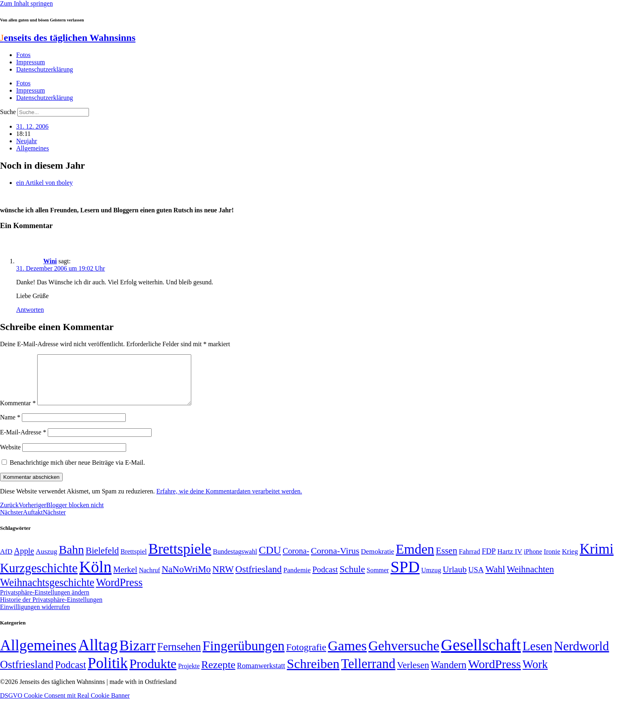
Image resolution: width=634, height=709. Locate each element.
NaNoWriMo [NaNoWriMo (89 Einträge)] (186, 579)
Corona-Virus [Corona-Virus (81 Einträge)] (335, 560)
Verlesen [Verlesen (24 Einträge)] (413, 674)
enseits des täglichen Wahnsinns (67, 37)
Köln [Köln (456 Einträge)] (95, 576)
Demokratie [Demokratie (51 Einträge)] (377, 561)
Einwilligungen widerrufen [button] (35, 616)
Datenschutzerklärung (44, 69)
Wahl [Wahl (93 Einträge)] (495, 579)
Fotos (23, 54)
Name (10, 426)
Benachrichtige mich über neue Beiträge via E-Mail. (77, 472)
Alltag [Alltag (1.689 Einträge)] (98, 654)
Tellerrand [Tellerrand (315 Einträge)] (368, 673)
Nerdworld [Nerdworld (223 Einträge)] (581, 656)
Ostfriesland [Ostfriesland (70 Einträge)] (26, 674)
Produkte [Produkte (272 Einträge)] (153, 673)
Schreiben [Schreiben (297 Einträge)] (313, 673)
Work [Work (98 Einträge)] (534, 674)
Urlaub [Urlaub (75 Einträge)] (455, 579)
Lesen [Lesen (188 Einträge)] (537, 656)
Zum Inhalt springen (26, 3)
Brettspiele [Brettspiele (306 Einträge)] (179, 558)
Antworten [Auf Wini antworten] (30, 309)
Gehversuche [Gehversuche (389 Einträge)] (403, 655)
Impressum (30, 62)
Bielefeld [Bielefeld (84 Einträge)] (102, 560)
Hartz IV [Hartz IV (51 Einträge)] (509, 561)
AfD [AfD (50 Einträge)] (6, 561)
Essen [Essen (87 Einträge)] (446, 560)
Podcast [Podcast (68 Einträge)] (325, 579)
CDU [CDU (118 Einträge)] (270, 560)
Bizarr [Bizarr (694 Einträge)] (137, 655)
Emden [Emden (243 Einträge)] (415, 558)
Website (10, 456)
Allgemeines (32, 148)
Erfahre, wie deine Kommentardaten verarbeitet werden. (229, 500)
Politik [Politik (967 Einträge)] (108, 673)
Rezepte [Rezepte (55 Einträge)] (218, 674)
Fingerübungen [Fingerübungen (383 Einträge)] (244, 655)
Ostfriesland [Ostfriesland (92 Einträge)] (258, 579)
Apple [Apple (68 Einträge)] (24, 560)
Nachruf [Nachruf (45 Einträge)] (149, 579)
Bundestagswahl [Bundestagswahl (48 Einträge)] (235, 561)
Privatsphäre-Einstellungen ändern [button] (44, 602)
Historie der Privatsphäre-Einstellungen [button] (51, 609)
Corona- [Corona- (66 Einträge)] (296, 560)
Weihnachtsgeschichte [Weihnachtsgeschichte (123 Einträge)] (47, 592)
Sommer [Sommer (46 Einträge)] (378, 580)
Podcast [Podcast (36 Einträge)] (70, 674)
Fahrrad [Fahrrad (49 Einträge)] (469, 561)
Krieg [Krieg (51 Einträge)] (570, 561)
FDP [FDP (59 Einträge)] (489, 561)
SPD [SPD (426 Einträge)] (405, 576)
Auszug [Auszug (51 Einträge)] (46, 561)
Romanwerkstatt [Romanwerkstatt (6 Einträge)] (261, 675)
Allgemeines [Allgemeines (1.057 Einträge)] (38, 655)
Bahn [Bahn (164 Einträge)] (71, 559)
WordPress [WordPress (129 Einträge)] (119, 592)
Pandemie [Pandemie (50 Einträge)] (297, 580)
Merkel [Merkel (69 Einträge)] (125, 579)
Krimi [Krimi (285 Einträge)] (596, 559)
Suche (8, 111)
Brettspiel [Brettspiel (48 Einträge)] (133, 561)
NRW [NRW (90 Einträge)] (223, 579)
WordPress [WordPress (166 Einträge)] (494, 674)
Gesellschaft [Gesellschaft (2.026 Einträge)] (481, 655)
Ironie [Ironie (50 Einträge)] (552, 561)
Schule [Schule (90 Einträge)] (352, 579)
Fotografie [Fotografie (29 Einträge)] (306, 657)
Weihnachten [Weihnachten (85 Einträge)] (530, 579)
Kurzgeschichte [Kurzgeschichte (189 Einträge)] (39, 578)
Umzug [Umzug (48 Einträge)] (431, 580)
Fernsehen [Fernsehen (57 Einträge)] (179, 656)
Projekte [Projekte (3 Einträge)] (188, 675)
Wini (50, 261)
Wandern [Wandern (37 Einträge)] (448, 674)
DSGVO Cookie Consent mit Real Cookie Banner (65, 705)
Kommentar (18, 412)
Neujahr (26, 141)
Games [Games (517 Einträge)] (347, 655)
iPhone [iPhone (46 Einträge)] (533, 561)
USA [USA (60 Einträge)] (476, 579)
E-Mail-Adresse (23, 441)
